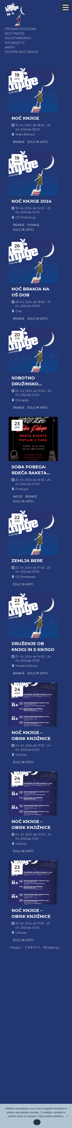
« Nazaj (14, 947)
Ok (37, 1122)
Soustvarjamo (18, 38)
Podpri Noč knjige (22, 52)
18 (44, 947)
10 (34, 947)
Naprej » (53, 947)
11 (38, 947)
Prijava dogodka (20, 29)
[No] (67, 1116)
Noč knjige (15, 33)
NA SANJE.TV (15, 43)
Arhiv (10, 47)
